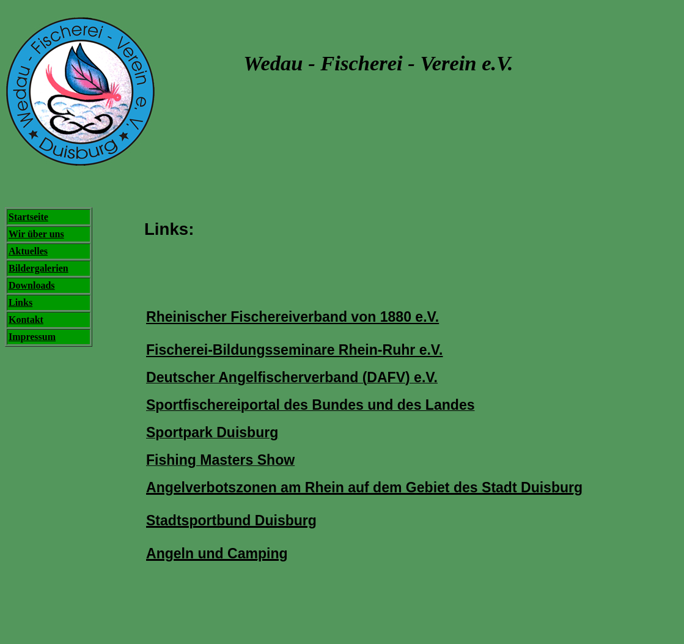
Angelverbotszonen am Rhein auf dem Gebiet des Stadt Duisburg (364, 487)
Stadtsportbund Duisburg (231, 520)
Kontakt (26, 319)
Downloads (32, 285)
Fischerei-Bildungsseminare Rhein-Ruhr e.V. (294, 350)
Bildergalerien (38, 268)
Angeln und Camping (217, 553)
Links (20, 302)
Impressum (32, 336)
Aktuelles (28, 251)
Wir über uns (36, 234)
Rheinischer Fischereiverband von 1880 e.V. (292, 317)
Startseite (28, 217)
